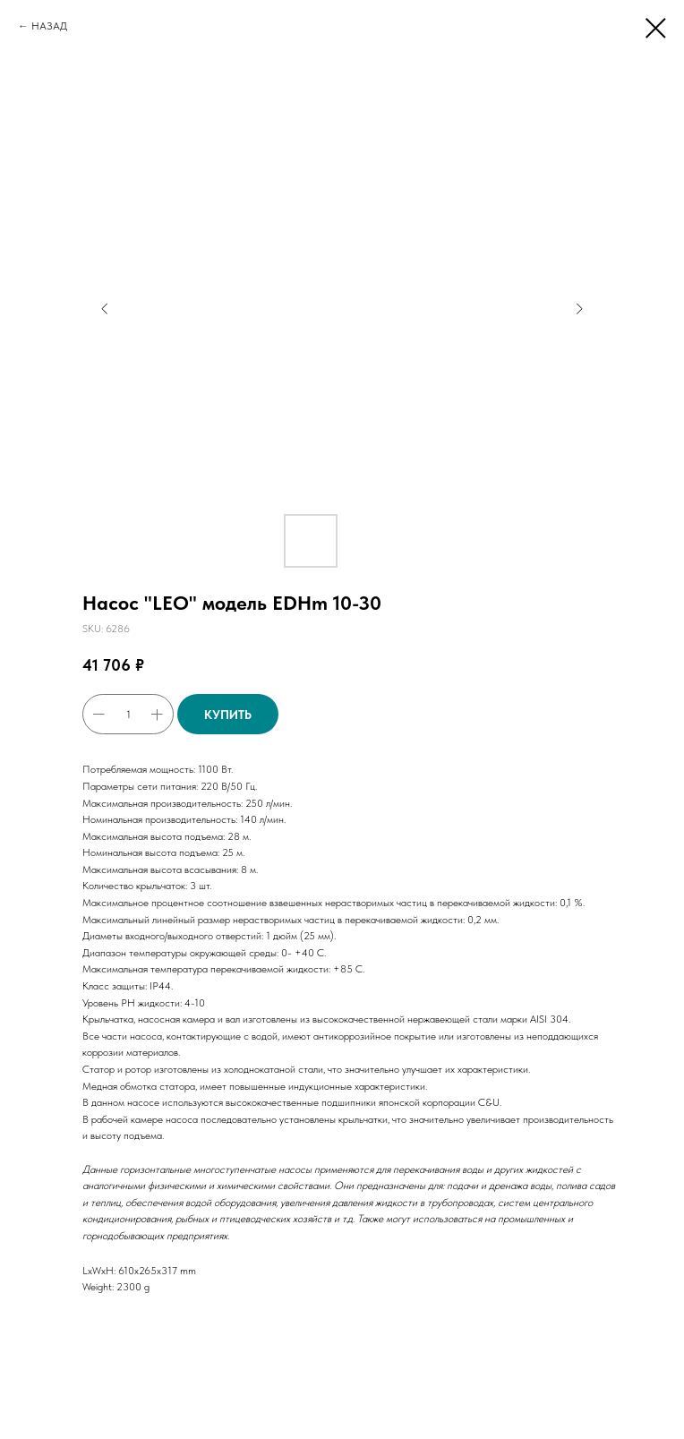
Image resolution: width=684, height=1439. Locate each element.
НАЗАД (49, 26)
